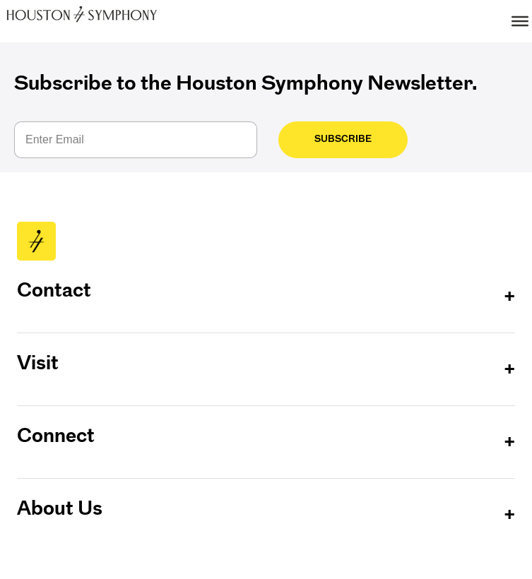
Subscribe (331, 138)
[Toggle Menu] (520, 21)
